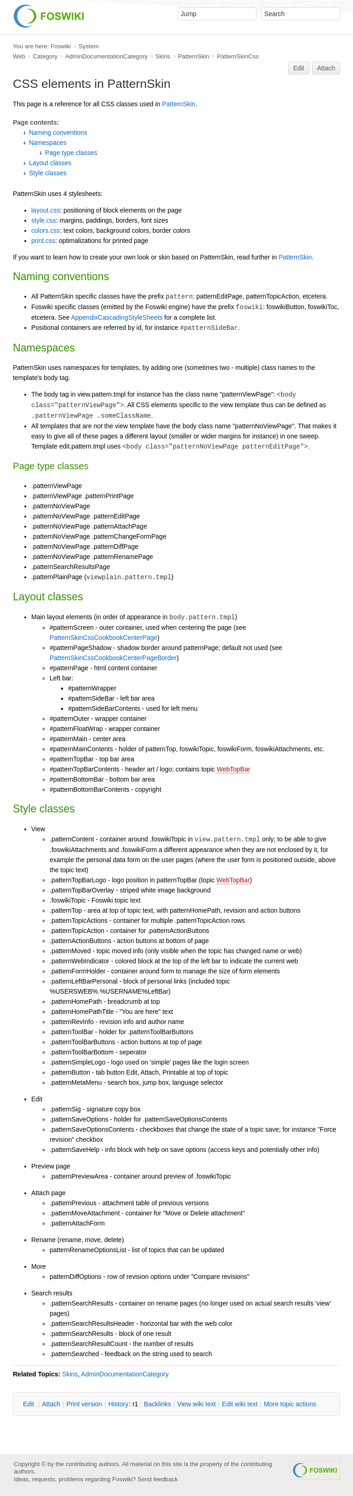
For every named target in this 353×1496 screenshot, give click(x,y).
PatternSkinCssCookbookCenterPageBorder (113, 658)
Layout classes (50, 163)
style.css (43, 220)
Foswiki (61, 46)
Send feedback (157, 1479)
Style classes (48, 173)
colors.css (45, 230)
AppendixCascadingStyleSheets (116, 317)
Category (45, 56)
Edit (298, 68)
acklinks (157, 1404)
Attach (326, 68)
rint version (84, 1404)
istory (118, 1404)
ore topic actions (290, 1404)
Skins (162, 56)
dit (29, 1404)
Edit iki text (240, 1404)
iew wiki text (196, 1404)
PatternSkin (193, 56)
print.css (43, 240)
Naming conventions (58, 132)
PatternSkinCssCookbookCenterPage (103, 637)
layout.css (45, 210)
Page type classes (71, 152)
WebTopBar (233, 769)
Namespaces (48, 142)
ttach (51, 1404)
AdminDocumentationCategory (106, 56)
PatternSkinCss (238, 56)
